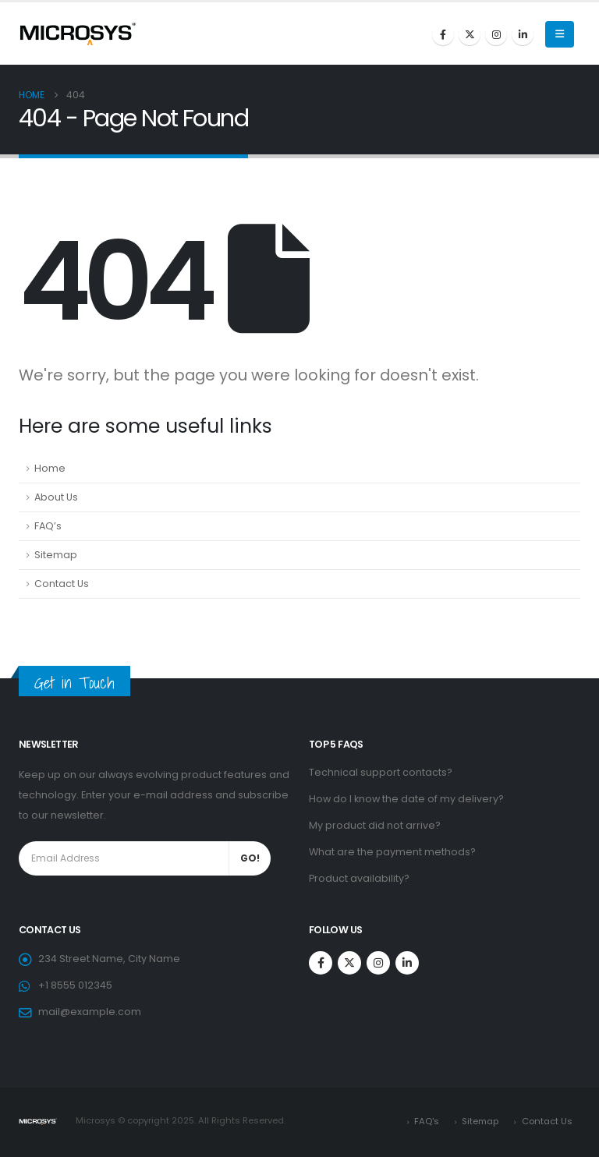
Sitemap (55, 554)
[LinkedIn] (522, 34)
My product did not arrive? (375, 825)
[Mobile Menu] (559, 34)
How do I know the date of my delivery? (406, 798)
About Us (56, 497)
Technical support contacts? (380, 772)
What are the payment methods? (392, 851)
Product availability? (359, 878)
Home (50, 468)
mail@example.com (89, 1011)
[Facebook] (443, 34)
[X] (469, 34)
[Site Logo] (77, 33)
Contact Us (61, 583)
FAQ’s (48, 526)
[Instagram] (496, 34)
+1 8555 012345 (75, 985)
